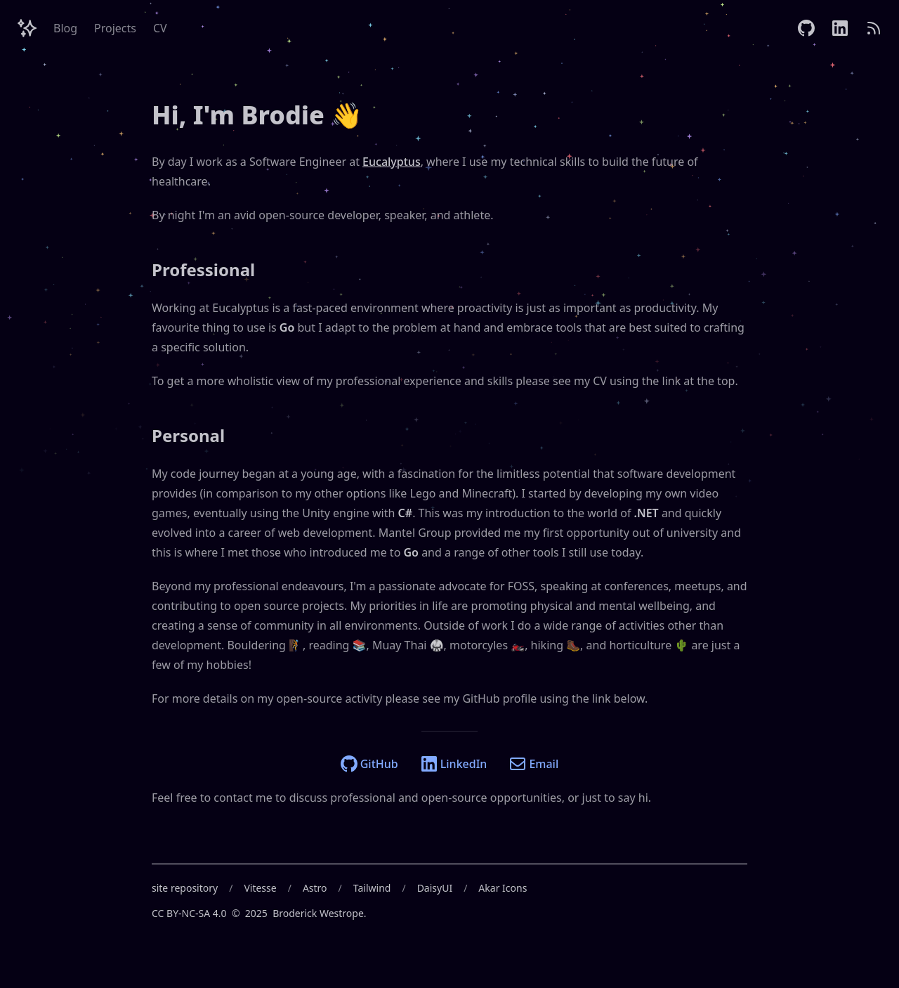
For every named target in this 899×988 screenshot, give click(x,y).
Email (533, 763)
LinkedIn (454, 763)
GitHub (369, 763)
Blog (65, 28)
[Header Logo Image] (27, 28)
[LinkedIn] (840, 28)
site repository (185, 888)
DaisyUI (435, 888)
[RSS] (873, 28)
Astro (315, 888)
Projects (115, 28)
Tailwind (372, 888)
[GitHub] (806, 28)
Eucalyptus (391, 161)
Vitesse (260, 888)
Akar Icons (502, 888)
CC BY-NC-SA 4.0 (189, 913)
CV (160, 28)
